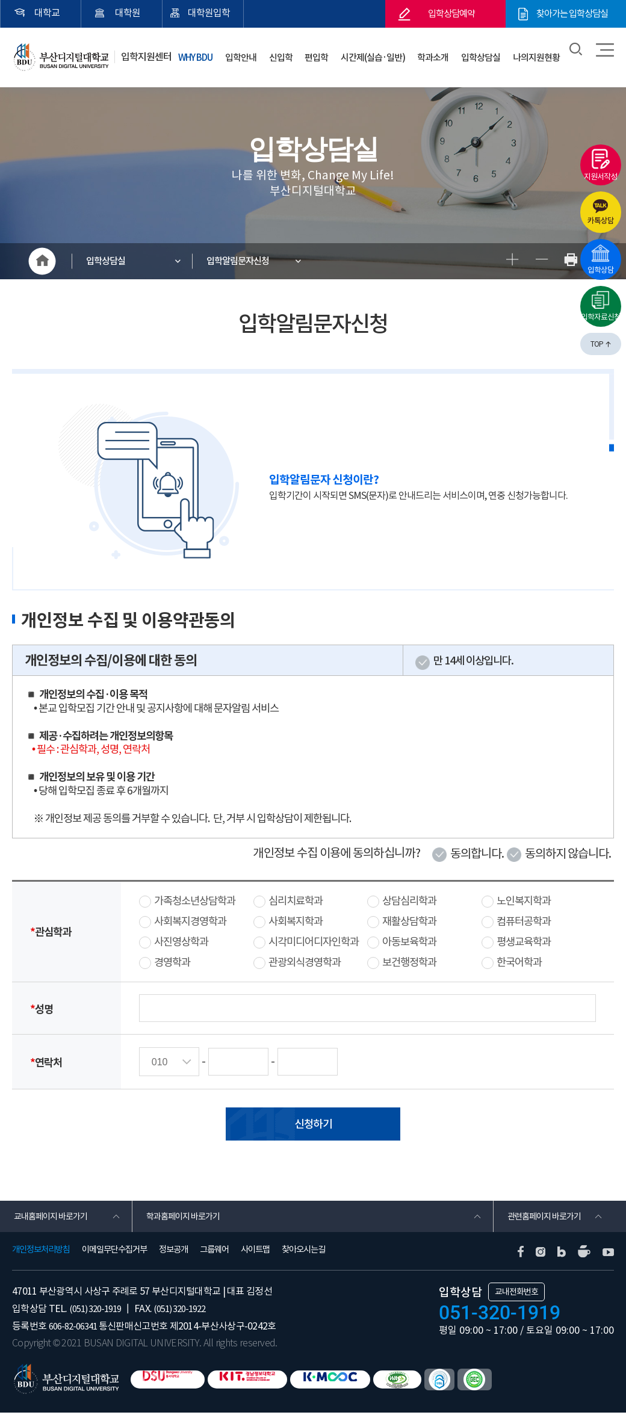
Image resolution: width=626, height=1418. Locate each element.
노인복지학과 (524, 901)
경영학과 (172, 962)
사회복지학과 (295, 921)
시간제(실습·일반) (394, 54)
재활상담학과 (409, 921)
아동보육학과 (409, 942)
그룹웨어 (214, 1254)
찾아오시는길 (303, 1254)
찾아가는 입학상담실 (572, 14)
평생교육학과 (524, 942)
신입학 (314, 54)
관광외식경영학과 (304, 962)
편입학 (343, 54)
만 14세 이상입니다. (473, 660)
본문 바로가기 (0, 0)
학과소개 (448, 54)
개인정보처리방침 (41, 1254)
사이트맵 (255, 1254)
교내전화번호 (516, 1297)
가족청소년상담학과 (194, 901)
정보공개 (173, 1254)
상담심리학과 (409, 901)
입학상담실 (489, 54)
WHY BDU (238, 54)
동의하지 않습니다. (568, 853)
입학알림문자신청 (244, 261)
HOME (42, 261)
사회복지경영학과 (190, 921)
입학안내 (280, 54)
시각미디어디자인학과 (313, 942)
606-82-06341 (76, 1331)
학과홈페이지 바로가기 (187, 1219)
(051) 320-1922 (189, 1313)
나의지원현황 (539, 54)
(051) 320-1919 (98, 1313)
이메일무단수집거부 (114, 1254)
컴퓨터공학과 (524, 921)
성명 (41, 1008)
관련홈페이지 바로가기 (549, 1219)
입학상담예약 (451, 14)
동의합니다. (477, 853)
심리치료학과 (295, 901)
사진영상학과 (181, 942)
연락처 (46, 1062)
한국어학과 (519, 962)
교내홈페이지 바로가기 (55, 1219)
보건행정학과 (409, 962)
